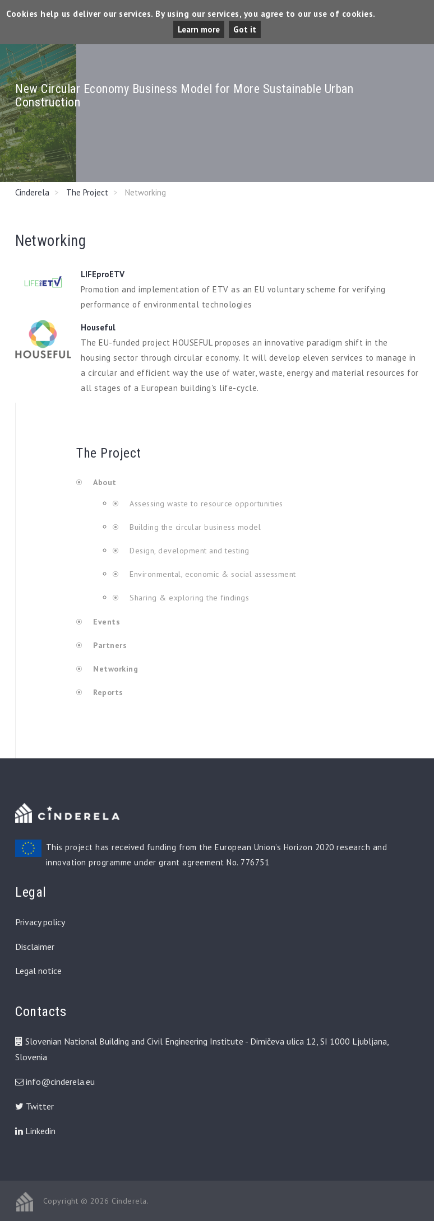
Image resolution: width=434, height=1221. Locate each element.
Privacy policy (40, 922)
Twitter (34, 1106)
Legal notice (38, 970)
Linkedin (35, 1130)
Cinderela (32, 192)
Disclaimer (34, 946)
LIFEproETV (102, 274)
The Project (87, 192)
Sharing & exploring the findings (188, 598)
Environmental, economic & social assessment (211, 574)
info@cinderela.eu (60, 1081)
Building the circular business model (194, 527)
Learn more (199, 29)
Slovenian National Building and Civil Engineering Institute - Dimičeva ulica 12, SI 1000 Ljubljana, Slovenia (202, 1049)
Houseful (98, 327)
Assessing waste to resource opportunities (205, 503)
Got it (244, 29)
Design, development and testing (188, 551)
